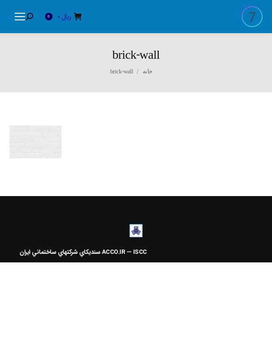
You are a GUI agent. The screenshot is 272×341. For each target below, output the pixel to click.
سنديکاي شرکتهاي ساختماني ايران (59, 252)
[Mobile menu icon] (20, 16)
